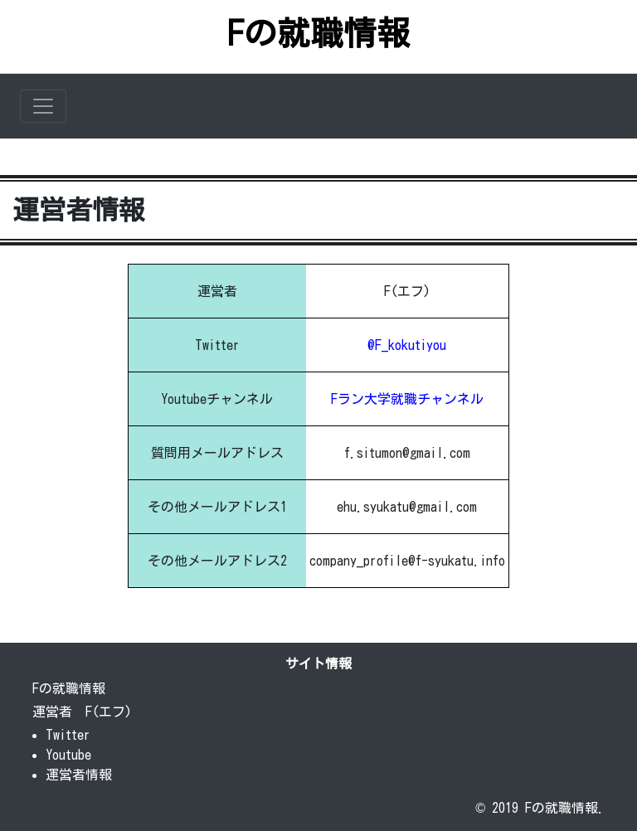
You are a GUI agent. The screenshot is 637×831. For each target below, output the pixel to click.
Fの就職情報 (318, 33)
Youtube (68, 754)
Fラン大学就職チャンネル (407, 399)
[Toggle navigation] (43, 106)
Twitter (68, 734)
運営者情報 (79, 774)
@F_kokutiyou (406, 345)
